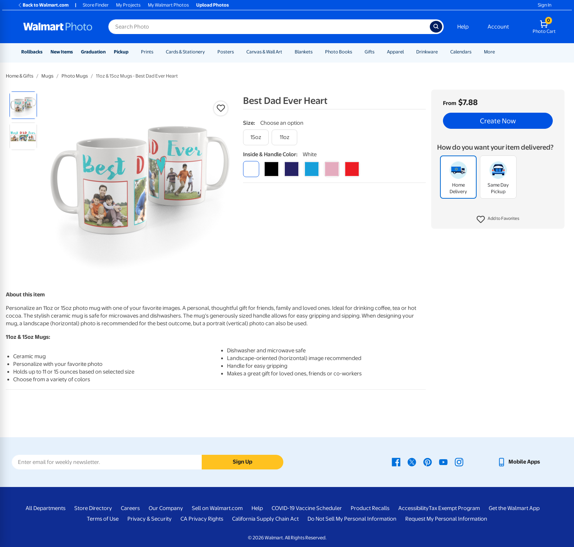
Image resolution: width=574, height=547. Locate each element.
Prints (147, 52)
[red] (352, 169)
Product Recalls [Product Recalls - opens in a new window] (370, 508)
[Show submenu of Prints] (156, 52)
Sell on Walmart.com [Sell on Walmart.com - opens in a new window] (217, 508)
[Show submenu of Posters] (237, 52)
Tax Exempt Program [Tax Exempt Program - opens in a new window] (454, 508)
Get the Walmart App (514, 508)
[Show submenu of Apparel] (407, 52)
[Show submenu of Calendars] (475, 52)
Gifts (369, 52)
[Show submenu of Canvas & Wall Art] (285, 52)
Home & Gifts (19, 76)
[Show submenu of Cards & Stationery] (208, 52)
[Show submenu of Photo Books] (355, 52)
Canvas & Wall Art (264, 52)
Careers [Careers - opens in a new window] (130, 508)
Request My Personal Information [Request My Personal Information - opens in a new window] (446, 519)
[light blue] (312, 169)
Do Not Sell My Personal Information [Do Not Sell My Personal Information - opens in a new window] (352, 519)
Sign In (544, 5)
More (489, 52)
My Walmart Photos (168, 5)
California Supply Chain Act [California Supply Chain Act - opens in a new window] (265, 519)
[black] (271, 169)
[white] (251, 169)
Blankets (304, 52)
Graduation (93, 52)
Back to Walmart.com (43, 5)
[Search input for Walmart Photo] (269, 26)
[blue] (291, 169)
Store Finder (96, 5)
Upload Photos (212, 5)
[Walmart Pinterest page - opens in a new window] (427, 461)
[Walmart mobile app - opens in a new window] (518, 461)
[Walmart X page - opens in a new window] (411, 461)
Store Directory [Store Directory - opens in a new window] (93, 508)
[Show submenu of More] (498, 52)
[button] (498, 219)
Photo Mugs (74, 76)
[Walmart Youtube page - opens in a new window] (443, 461)
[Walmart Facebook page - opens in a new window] (396, 461)
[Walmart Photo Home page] (58, 26)
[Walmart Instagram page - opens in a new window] (459, 461)
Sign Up (242, 461)
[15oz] (256, 137)
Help (463, 26)
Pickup (121, 52)
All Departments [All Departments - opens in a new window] (46, 508)
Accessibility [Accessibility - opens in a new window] (413, 508)
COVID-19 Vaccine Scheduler (307, 508)
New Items (62, 52)
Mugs (47, 76)
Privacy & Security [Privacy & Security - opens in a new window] (149, 519)
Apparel (395, 52)
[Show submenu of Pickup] (132, 52)
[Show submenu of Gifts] (378, 52)
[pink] (332, 169)
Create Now (498, 121)
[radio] (23, 105)
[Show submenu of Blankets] (316, 52)
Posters (225, 52)
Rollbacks (31, 52)
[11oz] (284, 137)
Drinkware (427, 52)
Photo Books (338, 52)
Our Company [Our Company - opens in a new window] (166, 508)
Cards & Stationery (185, 52)
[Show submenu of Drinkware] (441, 52)
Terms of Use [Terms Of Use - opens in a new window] (103, 519)
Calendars (460, 52)
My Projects (128, 5)
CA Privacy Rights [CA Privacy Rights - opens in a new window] (201, 519)
